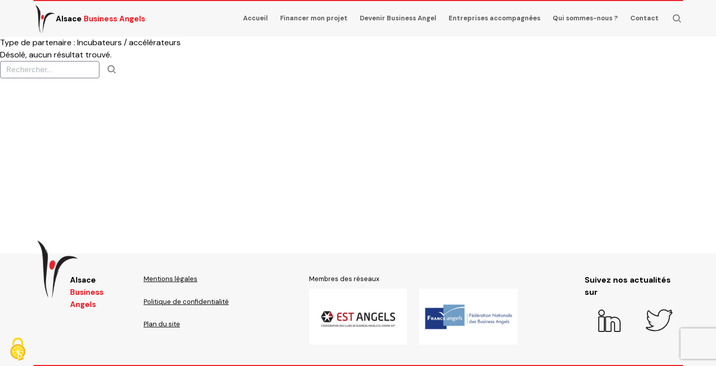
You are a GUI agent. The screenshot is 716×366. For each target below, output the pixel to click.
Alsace (89, 19)
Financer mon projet (314, 18)
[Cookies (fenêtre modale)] (18, 349)
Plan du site (162, 324)
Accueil (255, 18)
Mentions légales (170, 278)
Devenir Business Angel (398, 18)
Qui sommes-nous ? (585, 18)
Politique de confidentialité (186, 301)
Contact (644, 18)
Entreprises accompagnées (494, 18)
